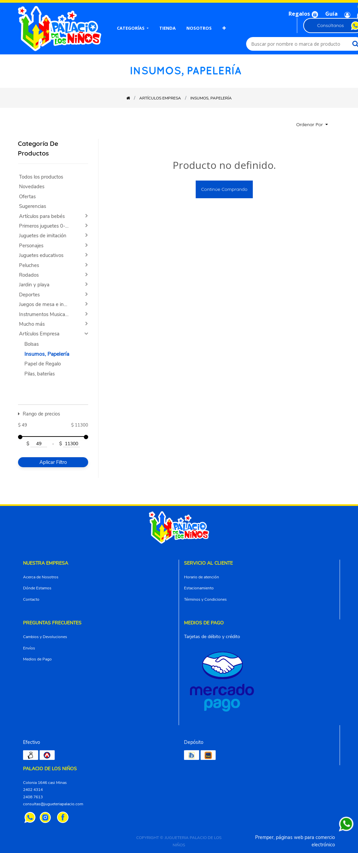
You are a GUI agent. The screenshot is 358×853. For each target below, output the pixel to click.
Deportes (29, 295)
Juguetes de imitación (42, 236)
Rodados (29, 275)
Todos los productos (41, 177)
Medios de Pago (37, 659)
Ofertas (27, 197)
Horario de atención (201, 577)
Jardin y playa (34, 285)
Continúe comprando (224, 189)
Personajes (31, 246)
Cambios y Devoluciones (45, 636)
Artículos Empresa (39, 334)
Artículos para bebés (42, 216)
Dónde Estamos (37, 588)
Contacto (31, 599)
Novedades (31, 187)
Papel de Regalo (42, 364)
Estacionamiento (199, 588)
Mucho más (32, 324)
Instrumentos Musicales (45, 314)
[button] (224, 29)
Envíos (29, 648)
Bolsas (31, 344)
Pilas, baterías (39, 374)
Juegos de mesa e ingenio (46, 304)
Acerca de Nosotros (40, 577)
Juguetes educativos (41, 255)
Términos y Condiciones (205, 599)
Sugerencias (32, 206)
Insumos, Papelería (46, 354)
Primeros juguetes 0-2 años (46, 226)
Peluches (29, 265)
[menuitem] (133, 29)
